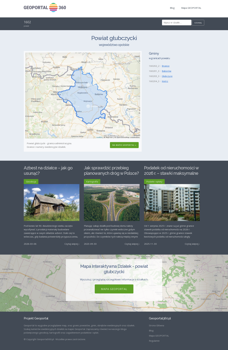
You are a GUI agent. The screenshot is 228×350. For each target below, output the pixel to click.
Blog (172, 7)
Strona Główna (156, 325)
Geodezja (31, 181)
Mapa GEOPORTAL (191, 7)
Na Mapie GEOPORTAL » (124, 145)
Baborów (166, 70)
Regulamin (154, 340)
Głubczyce (167, 76)
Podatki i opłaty (154, 181)
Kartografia (92, 181)
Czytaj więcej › (72, 243)
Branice (165, 65)
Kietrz (165, 81)
